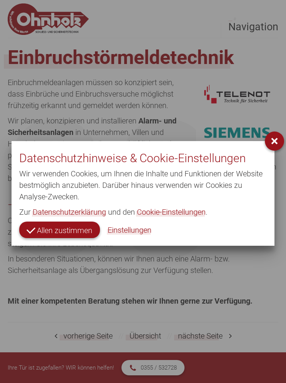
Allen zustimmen (59, 230)
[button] (274, 141)
